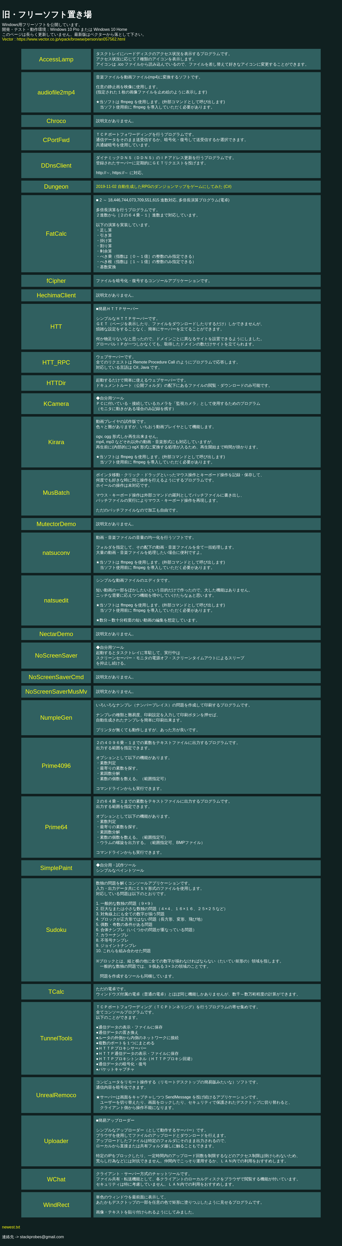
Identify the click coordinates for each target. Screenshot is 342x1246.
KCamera (56, 403)
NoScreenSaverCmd (56, 677)
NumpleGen (56, 717)
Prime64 (56, 827)
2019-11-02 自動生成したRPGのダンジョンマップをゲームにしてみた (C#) (164, 186)
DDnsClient (56, 165)
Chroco (56, 120)
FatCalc (56, 233)
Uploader (56, 1141)
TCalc (56, 991)
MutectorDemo (56, 524)
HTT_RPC (56, 362)
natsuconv (56, 552)
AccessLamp (56, 59)
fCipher (56, 280)
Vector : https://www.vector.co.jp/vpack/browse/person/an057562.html (63, 39)
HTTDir (56, 383)
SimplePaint (56, 867)
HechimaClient (56, 295)
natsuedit (56, 600)
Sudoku (56, 929)
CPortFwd (56, 140)
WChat (56, 1179)
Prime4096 (56, 765)
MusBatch (56, 492)
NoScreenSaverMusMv (56, 691)
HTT (56, 326)
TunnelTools (56, 1038)
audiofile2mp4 (56, 92)
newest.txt (11, 1227)
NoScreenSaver (56, 655)
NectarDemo (56, 634)
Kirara (56, 442)
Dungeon (56, 186)
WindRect (56, 1204)
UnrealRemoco (56, 1095)
